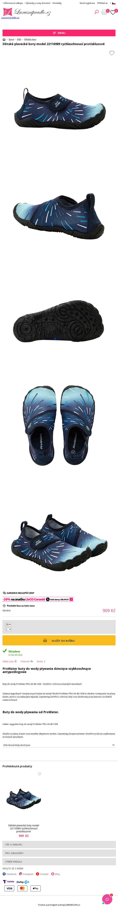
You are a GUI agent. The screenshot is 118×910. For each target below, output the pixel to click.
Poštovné (25, 661)
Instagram (28, 874)
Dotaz (40, 661)
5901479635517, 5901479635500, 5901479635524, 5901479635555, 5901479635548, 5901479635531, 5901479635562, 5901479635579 (59, 745)
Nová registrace (87, 3)
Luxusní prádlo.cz (10, 17)
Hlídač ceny (8, 661)
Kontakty (57, 3)
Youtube (44, 874)
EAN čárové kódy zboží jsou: (17, 745)
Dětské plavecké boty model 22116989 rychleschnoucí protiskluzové (23, 828)
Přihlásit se (102, 3)
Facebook (12, 874)
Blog (57, 874)
